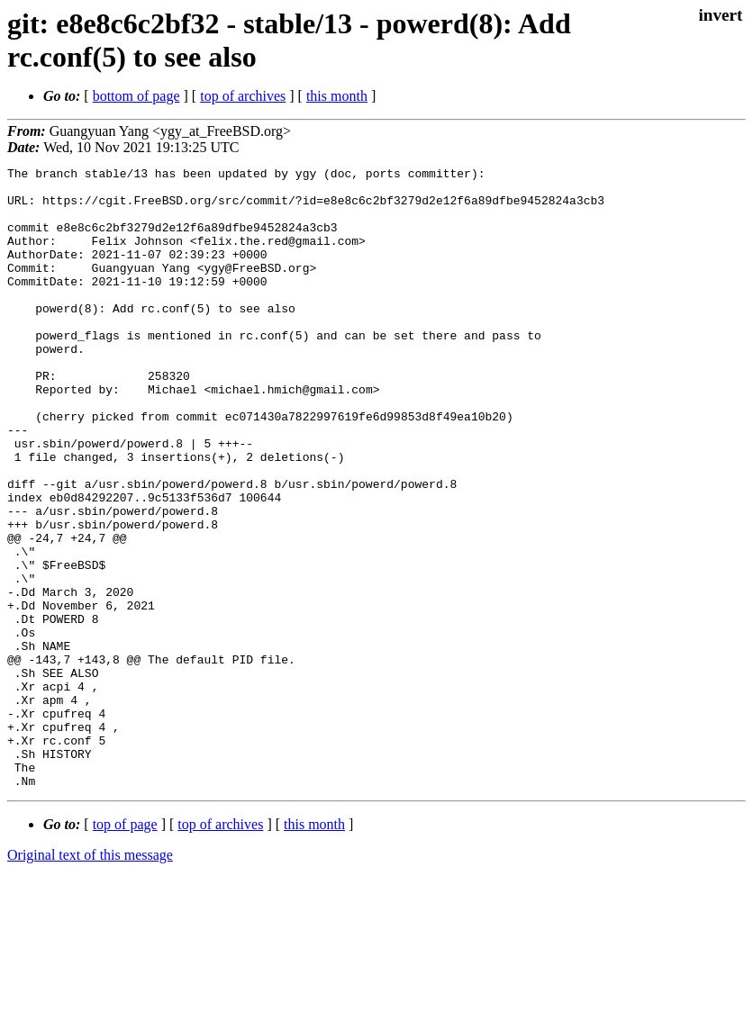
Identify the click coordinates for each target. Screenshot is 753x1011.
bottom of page (136, 96)
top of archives (243, 96)
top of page (125, 948)
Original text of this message (90, 979)
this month (336, 96)
